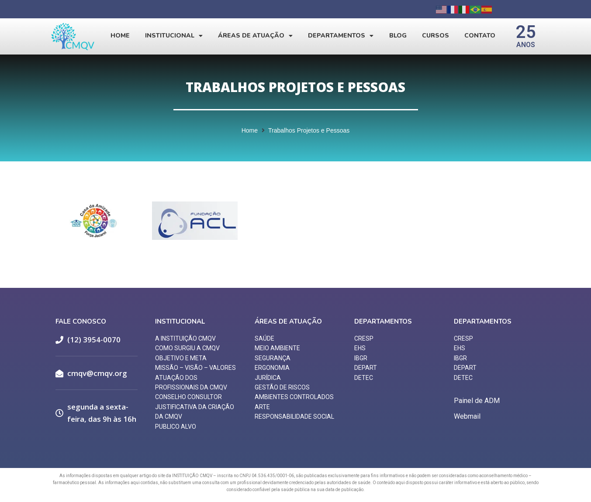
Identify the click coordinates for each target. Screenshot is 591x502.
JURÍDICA (268, 377)
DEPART (365, 367)
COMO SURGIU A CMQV (187, 348)
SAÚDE (264, 338)
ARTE (262, 406)
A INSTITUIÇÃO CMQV (185, 338)
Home (120, 35)
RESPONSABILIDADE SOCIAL (294, 416)
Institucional (174, 35)
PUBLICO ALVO (175, 426)
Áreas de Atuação (255, 35)
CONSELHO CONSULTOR (188, 396)
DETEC (363, 377)
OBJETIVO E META (181, 358)
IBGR (360, 358)
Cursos (435, 35)
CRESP (363, 338)
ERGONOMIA (272, 367)
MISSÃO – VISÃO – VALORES (195, 367)
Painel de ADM (477, 400)
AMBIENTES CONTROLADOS (294, 396)
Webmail (467, 416)
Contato (479, 35)
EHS (360, 348)
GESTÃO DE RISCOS (282, 387)
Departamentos (340, 35)
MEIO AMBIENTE (277, 348)
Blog (398, 35)
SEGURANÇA (272, 358)
